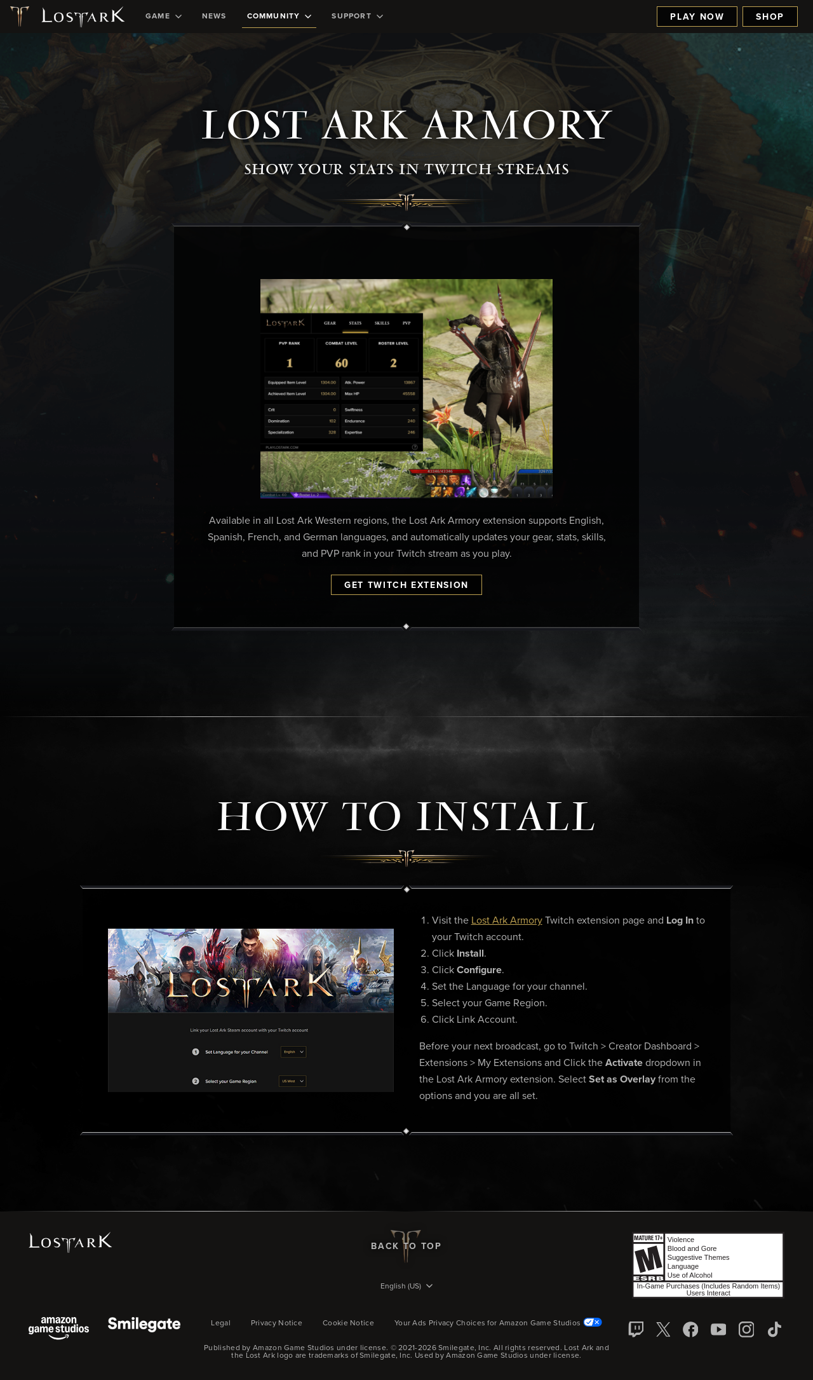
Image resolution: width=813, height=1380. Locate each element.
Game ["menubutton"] (163, 16)
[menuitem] (163, 16)
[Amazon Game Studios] (59, 1329)
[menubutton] (406, 1287)
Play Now (697, 17)
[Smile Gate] (144, 1329)
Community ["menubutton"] (279, 16)
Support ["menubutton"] (357, 16)
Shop (770, 17)
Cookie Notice (348, 1323)
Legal (221, 1323)
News (214, 16)
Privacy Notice (276, 1323)
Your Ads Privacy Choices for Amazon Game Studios (498, 1323)
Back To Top (406, 1246)
